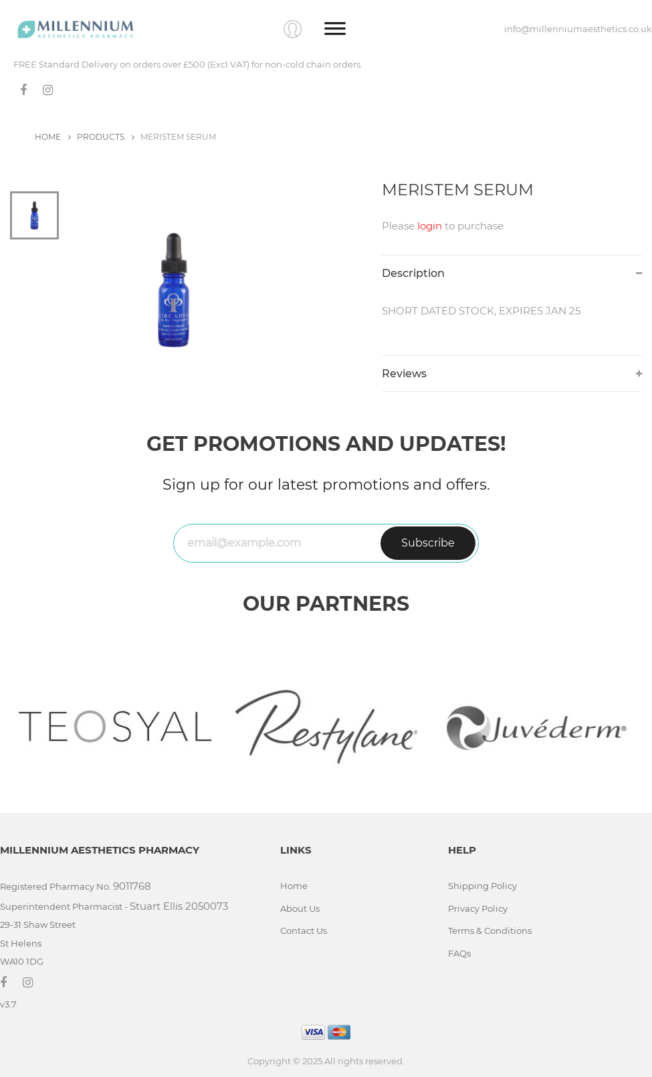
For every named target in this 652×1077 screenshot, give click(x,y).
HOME (53, 137)
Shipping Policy (482, 885)
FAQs (459, 953)
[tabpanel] (210, 290)
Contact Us (303, 930)
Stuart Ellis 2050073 (179, 906)
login (429, 225)
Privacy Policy (478, 908)
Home (294, 885)
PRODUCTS (105, 137)
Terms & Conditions (490, 930)
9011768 (132, 886)
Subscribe (428, 542)
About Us (300, 908)
